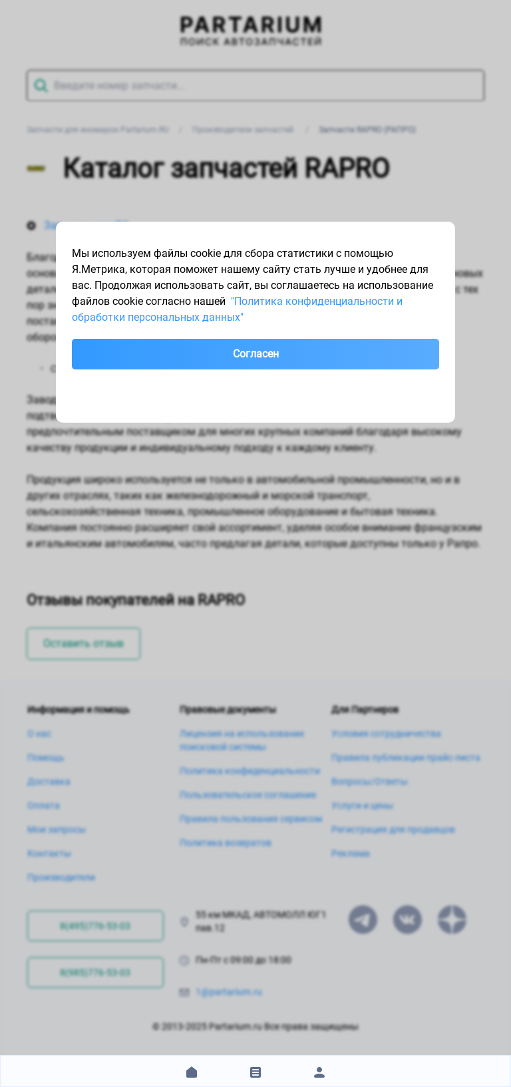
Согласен (256, 353)
